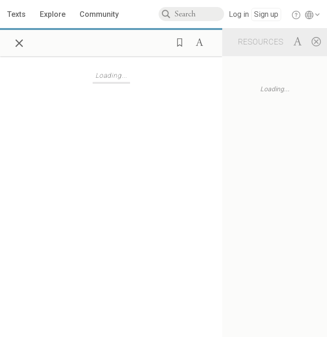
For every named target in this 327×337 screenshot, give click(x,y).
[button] (177, 42)
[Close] (316, 41)
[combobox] (199, 14)
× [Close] (19, 42)
